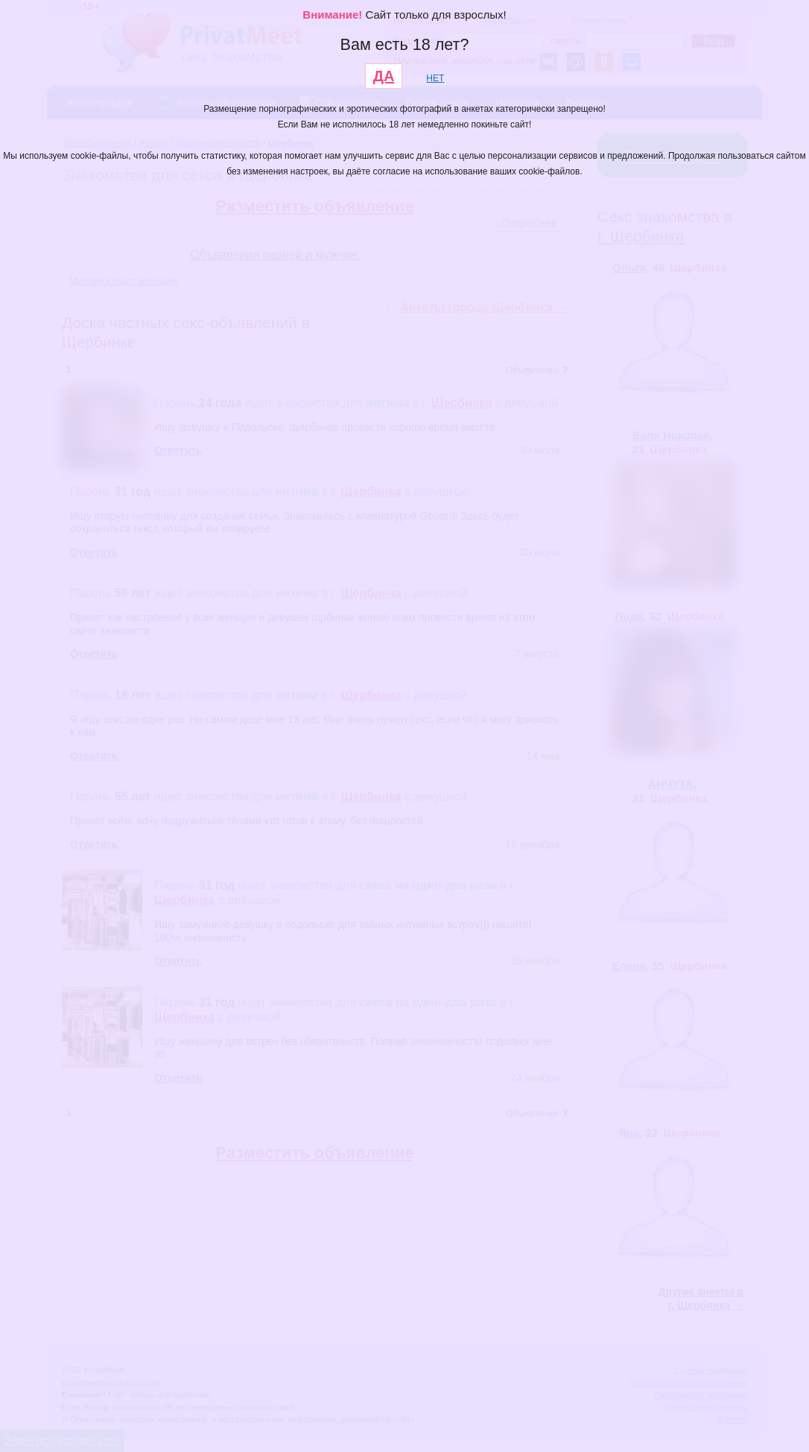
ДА (384, 76)
